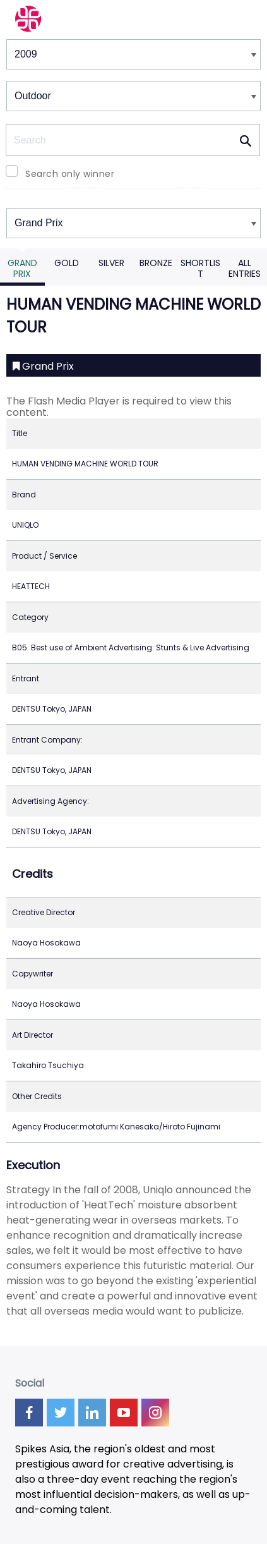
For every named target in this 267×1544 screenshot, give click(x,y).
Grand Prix (22, 268)
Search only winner (69, 173)
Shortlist (200, 268)
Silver (111, 263)
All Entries (244, 268)
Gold (66, 263)
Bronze (155, 263)
